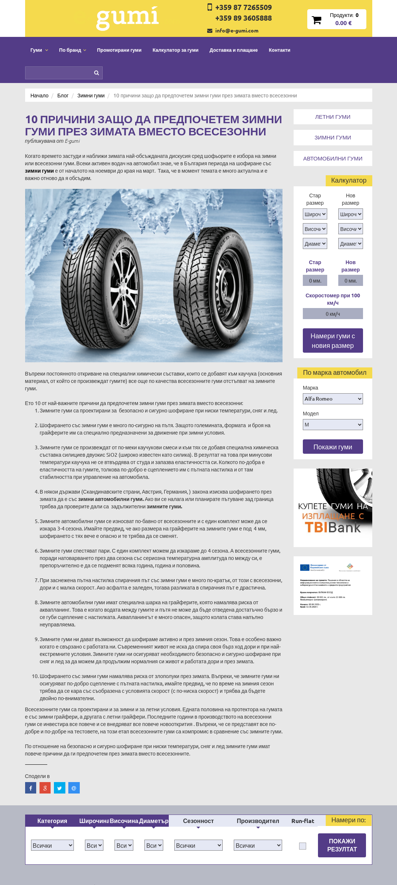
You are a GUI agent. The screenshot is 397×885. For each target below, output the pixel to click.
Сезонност (198, 746)
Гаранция (185, 846)
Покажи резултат (342, 771)
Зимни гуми (333, 137)
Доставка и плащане (234, 49)
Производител (258, 746)
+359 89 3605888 (243, 18)
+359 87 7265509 (243, 7)
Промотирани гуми (119, 49)
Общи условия (191, 835)
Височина (124, 746)
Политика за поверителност (118, 846)
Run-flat (302, 746)
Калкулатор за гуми (175, 49)
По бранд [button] (72, 49)
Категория (52, 746)
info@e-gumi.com (237, 30)
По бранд (96, 813)
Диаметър (154, 746)
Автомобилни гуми (332, 158)
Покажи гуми (333, 446)
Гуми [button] (39, 49)
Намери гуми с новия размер (333, 340)
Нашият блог (299, 827)
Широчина (94, 746)
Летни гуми (332, 116)
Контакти (279, 49)
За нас (182, 824)
